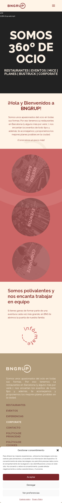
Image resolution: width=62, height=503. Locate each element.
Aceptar (31, 477)
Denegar (31, 485)
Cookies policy (25, 499)
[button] (57, 450)
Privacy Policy (37, 499)
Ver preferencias (31, 493)
